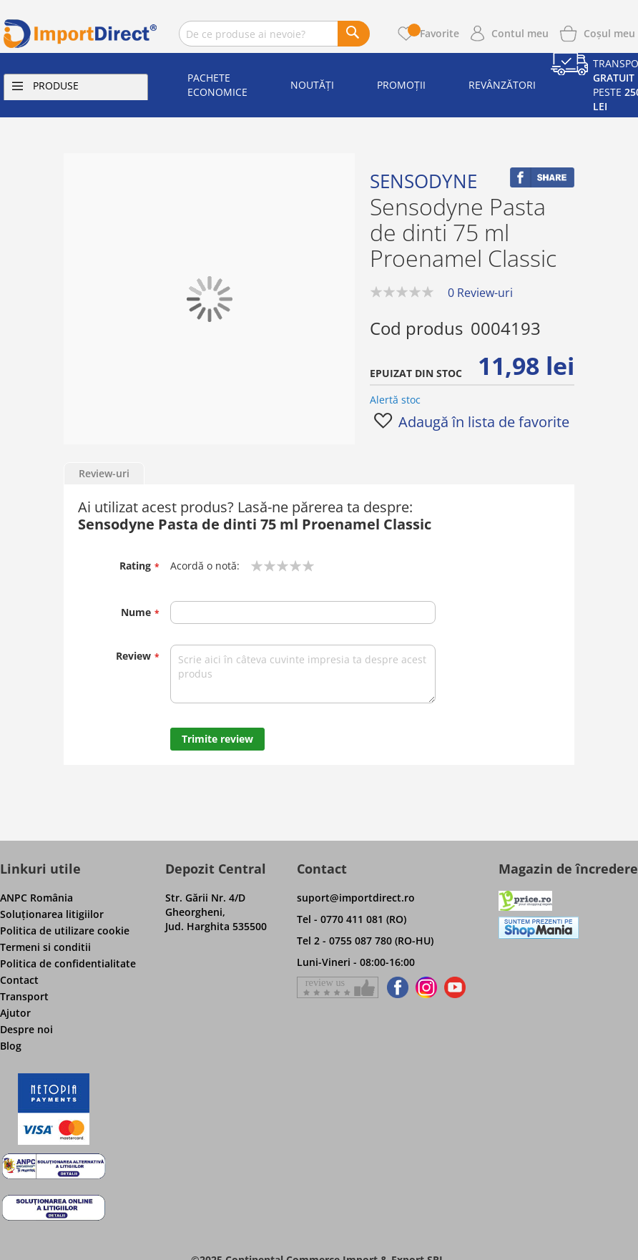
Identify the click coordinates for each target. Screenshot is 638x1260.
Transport (24, 996)
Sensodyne (423, 181)
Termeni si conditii (45, 947)
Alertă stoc (395, 399)
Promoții (401, 85)
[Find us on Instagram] (426, 987)
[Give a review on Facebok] (337, 987)
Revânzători (502, 85)
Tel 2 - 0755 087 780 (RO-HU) (365, 940)
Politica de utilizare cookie (64, 930)
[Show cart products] (609, 32)
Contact (19, 980)
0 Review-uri (480, 293)
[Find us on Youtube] (455, 987)
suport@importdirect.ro (356, 897)
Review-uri (104, 473)
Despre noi (26, 1029)
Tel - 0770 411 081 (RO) (351, 919)
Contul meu (520, 33)
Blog (10, 1046)
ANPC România (36, 897)
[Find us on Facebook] (395, 987)
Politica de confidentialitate (68, 963)
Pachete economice (217, 85)
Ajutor (15, 1013)
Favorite (433, 33)
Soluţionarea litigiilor (52, 914)
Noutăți (312, 85)
